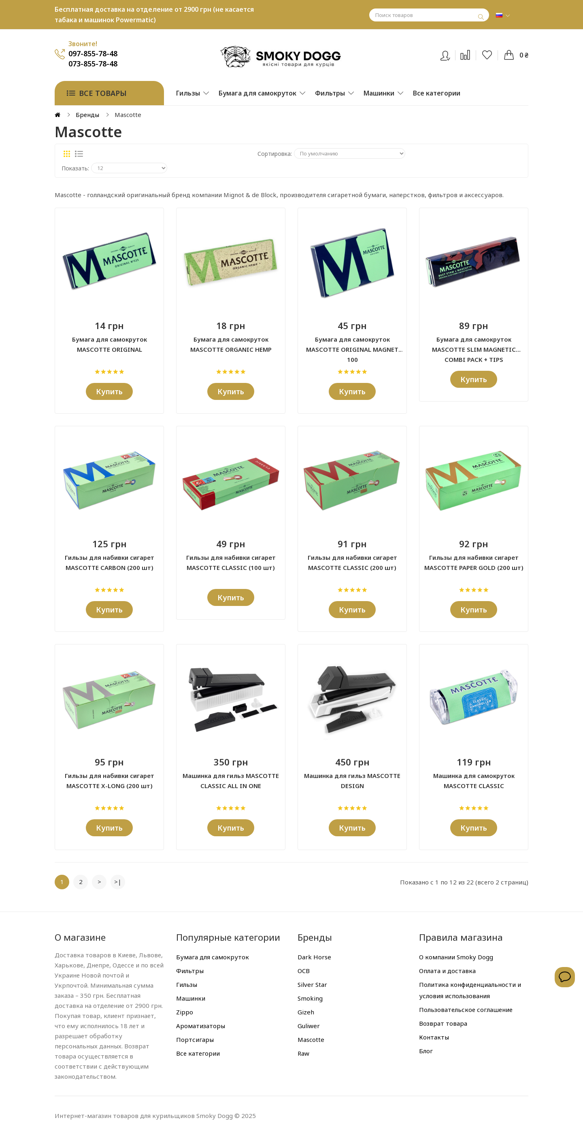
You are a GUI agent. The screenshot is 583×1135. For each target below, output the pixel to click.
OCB (304, 971)
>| (117, 882)
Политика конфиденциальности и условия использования (470, 990)
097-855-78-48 (92, 53)
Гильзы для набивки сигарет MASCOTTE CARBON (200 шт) (109, 562)
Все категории (198, 1053)
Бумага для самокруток (212, 957)
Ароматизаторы (200, 1026)
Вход (450, 54)
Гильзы (186, 984)
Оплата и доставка (447, 971)
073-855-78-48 (92, 63)
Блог (426, 1051)
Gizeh (306, 1012)
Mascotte (311, 1039)
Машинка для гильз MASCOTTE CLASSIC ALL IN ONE (231, 781)
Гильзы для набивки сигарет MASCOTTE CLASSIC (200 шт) (352, 562)
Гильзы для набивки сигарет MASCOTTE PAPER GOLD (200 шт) (473, 562)
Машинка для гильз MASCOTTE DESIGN (352, 781)
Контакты (434, 1037)
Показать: (75, 168)
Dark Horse (314, 957)
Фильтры (190, 971)
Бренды (87, 115)
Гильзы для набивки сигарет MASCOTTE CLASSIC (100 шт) (231, 562)
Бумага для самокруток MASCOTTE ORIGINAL (109, 344)
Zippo (184, 1012)
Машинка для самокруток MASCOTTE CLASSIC (474, 781)
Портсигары (195, 1039)
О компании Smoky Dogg (456, 957)
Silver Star (312, 984)
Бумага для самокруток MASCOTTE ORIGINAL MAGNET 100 (352, 345)
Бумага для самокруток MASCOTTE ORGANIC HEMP (231, 344)
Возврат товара (443, 1023)
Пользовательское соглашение (466, 1009)
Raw (303, 1053)
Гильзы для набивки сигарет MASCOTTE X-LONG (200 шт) (109, 781)
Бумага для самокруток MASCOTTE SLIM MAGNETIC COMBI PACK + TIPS (474, 345)
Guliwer (309, 1026)
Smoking (310, 998)
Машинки (190, 998)
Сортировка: (274, 153)
